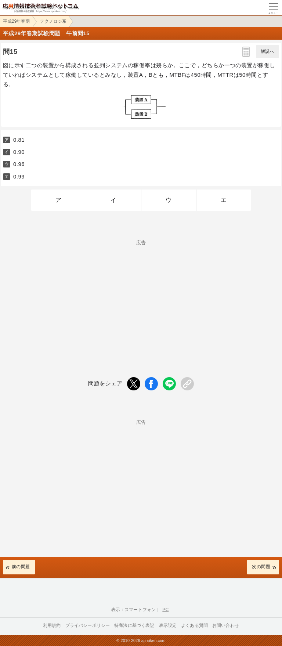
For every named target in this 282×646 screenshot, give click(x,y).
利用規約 (52, 625)
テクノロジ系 (53, 21)
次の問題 (261, 566)
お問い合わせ (225, 625)
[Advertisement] (141, 296)
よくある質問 (194, 625)
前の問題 (21, 566)
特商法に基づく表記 (134, 625)
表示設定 (168, 625)
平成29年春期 (16, 21)
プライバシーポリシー (87, 625)
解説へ (267, 51)
